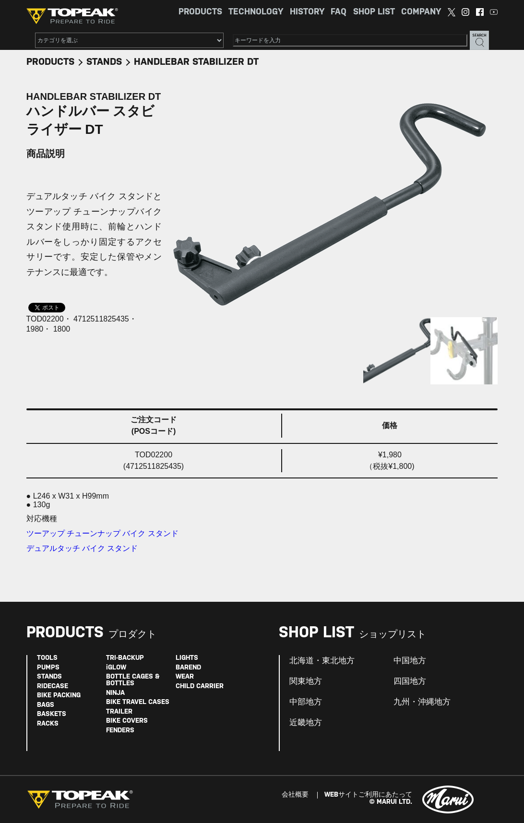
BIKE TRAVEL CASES (137, 702)
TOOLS (47, 658)
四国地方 (409, 681)
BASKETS (51, 714)
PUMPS (48, 668)
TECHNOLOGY (255, 12)
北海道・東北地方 (322, 661)
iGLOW (116, 668)
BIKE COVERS (127, 721)
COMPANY (421, 12)
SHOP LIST (374, 12)
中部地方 (305, 702)
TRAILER (119, 712)
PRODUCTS (200, 12)
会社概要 (295, 795)
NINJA (115, 693)
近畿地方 (305, 723)
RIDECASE (52, 686)
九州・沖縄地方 (422, 702)
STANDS (104, 62)
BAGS (45, 705)
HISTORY (307, 12)
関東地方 (305, 681)
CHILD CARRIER (200, 686)
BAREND (188, 668)
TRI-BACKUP (125, 658)
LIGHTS (187, 658)
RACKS (48, 724)
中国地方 (409, 661)
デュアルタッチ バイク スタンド (82, 548)
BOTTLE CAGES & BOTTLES (132, 680)
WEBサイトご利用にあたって (368, 795)
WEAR (185, 677)
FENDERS (120, 731)
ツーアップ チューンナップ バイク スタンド (102, 533)
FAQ (338, 12)
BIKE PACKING (59, 695)
